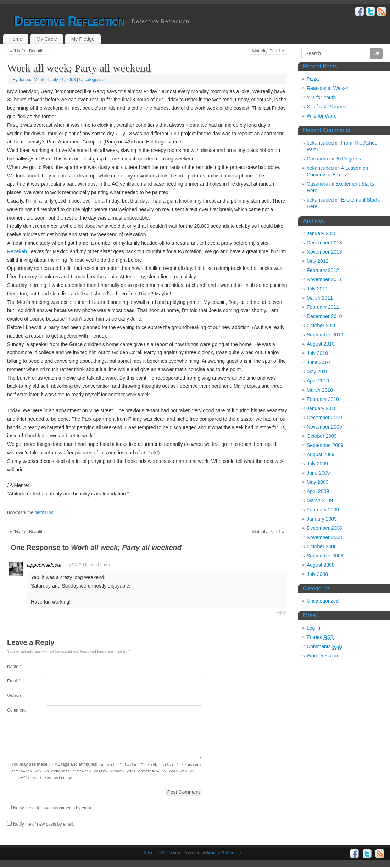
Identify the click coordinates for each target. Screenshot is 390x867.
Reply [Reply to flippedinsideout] (280, 612)
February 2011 (323, 307)
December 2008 (324, 528)
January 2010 (322, 408)
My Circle (47, 39)
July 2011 (317, 288)
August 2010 (321, 344)
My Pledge (83, 39)
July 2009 (317, 463)
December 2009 (324, 417)
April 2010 (318, 381)
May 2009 (317, 482)
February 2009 (323, 509)
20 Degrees (348, 159)
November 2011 (324, 279)
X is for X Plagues (326, 106)
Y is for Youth (321, 97)
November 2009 (324, 427)
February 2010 (323, 399)
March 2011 (320, 298)
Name (14, 666)
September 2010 (325, 335)
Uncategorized (92, 79)
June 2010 (318, 362)
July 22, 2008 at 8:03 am (86, 564)
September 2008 (325, 556)
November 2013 (324, 252)
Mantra (213, 852)
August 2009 (321, 454)
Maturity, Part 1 (268, 51)
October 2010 (322, 325)
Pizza (313, 79)
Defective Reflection (69, 21)
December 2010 (324, 316)
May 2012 (317, 261)
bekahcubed (320, 143)
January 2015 (322, 233)
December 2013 (324, 242)
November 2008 (324, 537)
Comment (16, 710)
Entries (320, 637)
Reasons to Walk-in (328, 88)
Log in (313, 628)
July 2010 (317, 353)
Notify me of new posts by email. (43, 824)
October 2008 (322, 546)
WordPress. (236, 852)
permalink (43, 512)
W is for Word (322, 116)
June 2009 (318, 473)
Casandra (317, 159)
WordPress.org (323, 655)
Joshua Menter (33, 79)
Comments (324, 647)
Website (14, 695)
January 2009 (322, 519)
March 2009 (320, 500)
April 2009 (318, 491)
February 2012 (323, 270)
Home (15, 39)
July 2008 (317, 574)
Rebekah (17, 251)
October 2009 (322, 436)
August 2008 (321, 565)
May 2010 (317, 371)
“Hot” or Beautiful (28, 51)
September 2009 (325, 445)
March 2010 (320, 390)
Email (14, 681)
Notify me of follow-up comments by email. (53, 807)
